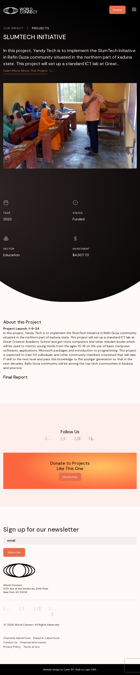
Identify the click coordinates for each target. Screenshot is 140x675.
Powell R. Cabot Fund (46, 638)
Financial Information (33, 642)
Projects (40, 28)
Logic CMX (90, 669)
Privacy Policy (12, 647)
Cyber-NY (68, 669)
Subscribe (14, 552)
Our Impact (13, 28)
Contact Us (10, 642)
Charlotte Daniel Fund (17, 638)
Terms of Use (31, 647)
